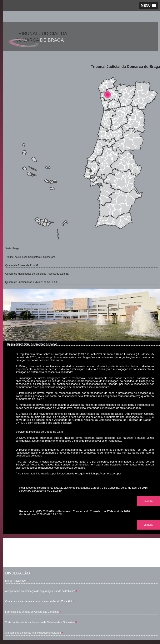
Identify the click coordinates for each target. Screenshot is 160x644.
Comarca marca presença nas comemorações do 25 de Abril (38, 601)
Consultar (148, 501)
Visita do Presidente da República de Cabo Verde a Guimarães (40, 622)
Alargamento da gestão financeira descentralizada (33, 632)
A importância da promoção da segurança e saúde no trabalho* (40, 591)
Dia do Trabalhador (15, 580)
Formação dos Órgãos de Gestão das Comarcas (32, 611)
